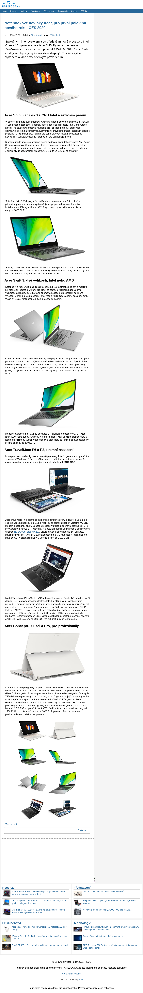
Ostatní (74, 11)
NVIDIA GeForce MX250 (26, 532)
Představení (35, 11)
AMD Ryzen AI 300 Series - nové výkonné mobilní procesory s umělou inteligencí (111, 946)
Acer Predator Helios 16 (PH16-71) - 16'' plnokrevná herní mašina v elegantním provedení (38, 892)
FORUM (84, 11)
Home (4, 11)
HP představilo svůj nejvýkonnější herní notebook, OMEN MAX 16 (109, 901)
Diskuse (82, 830)
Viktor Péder (56, 35)
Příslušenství (49, 11)
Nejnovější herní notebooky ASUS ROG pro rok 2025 (107, 910)
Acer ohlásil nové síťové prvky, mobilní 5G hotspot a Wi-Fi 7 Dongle (39, 928)
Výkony (24, 11)
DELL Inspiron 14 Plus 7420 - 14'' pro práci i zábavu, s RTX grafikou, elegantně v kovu (39, 901)
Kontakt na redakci (71, 973)
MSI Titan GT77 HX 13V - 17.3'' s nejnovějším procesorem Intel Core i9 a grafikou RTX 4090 (38, 911)
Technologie (63, 11)
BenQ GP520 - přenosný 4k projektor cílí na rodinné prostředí (40, 945)
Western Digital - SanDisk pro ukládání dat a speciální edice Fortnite (39, 937)
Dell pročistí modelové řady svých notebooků (103, 891)
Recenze (14, 11)
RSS (81, 979)
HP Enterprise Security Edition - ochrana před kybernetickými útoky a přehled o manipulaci (111, 928)
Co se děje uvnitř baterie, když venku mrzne (103, 936)
